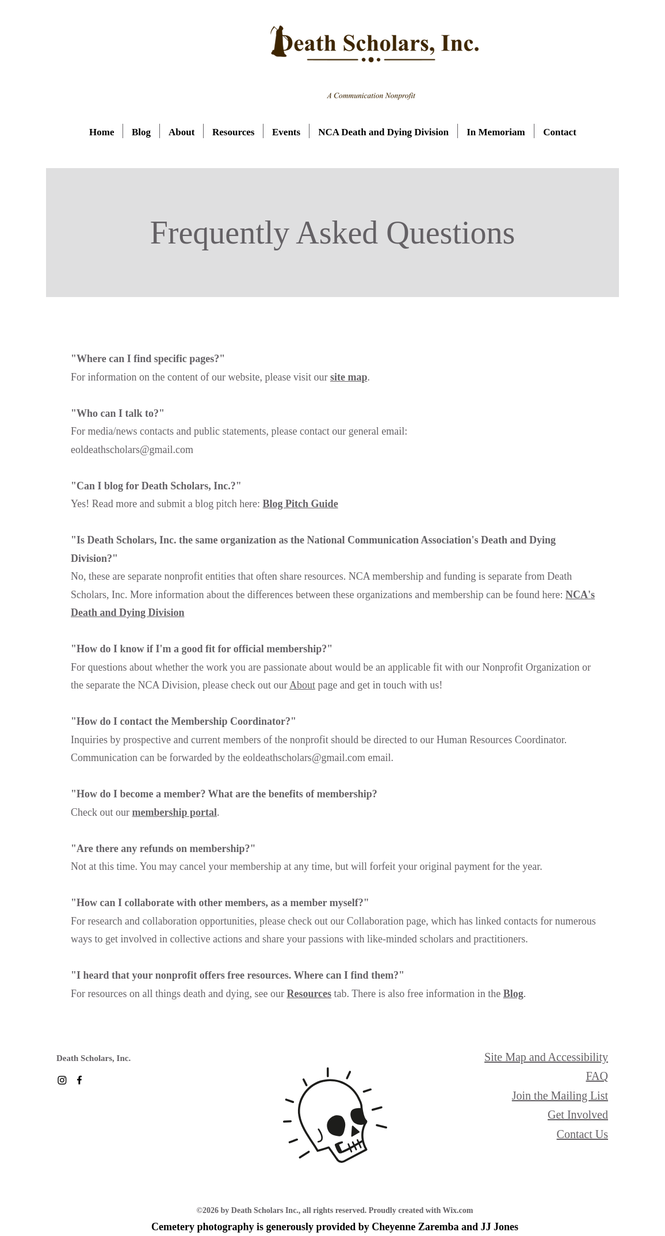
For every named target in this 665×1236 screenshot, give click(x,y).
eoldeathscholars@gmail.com (304, 757)
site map (349, 377)
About (302, 685)
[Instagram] (62, 1080)
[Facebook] (79, 1080)
